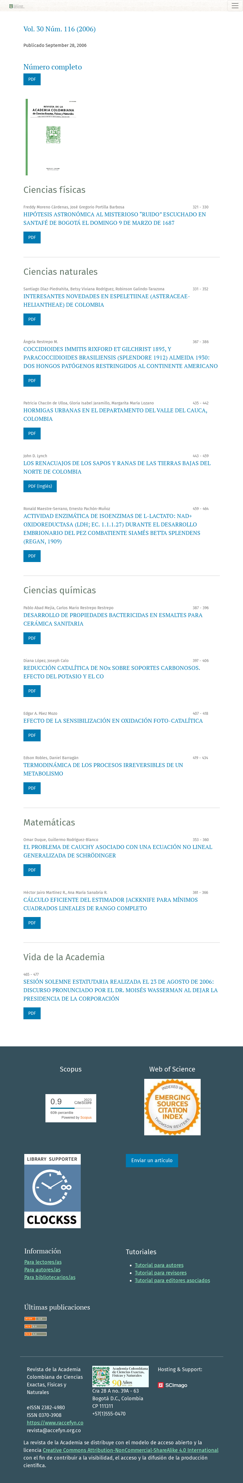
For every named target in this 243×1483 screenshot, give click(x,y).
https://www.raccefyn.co (55, 1423)
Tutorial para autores (159, 1265)
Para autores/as (42, 1270)
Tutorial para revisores (161, 1273)
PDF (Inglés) (40, 486)
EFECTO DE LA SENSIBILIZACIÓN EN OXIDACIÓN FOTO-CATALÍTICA (113, 720)
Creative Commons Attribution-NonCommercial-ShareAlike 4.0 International (130, 1450)
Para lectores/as (43, 1262)
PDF (32, 79)
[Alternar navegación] (235, 5)
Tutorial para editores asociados (172, 1280)
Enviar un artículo (152, 1160)
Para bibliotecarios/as (49, 1277)
